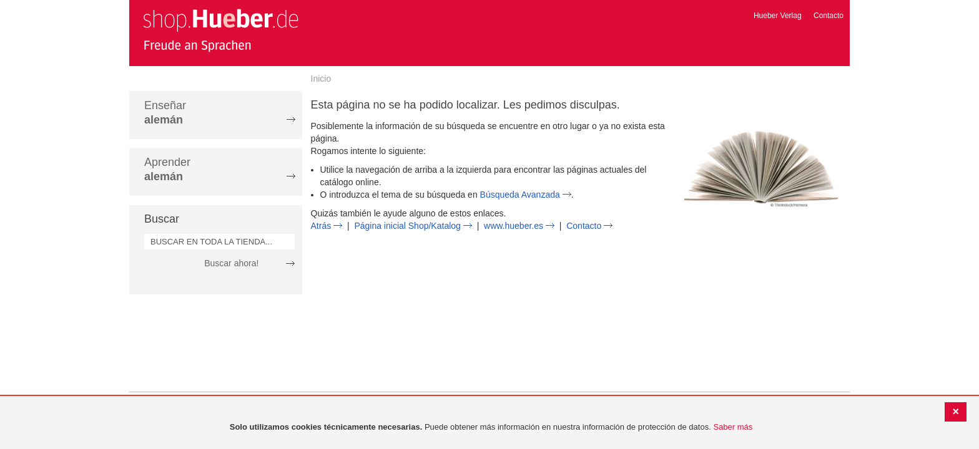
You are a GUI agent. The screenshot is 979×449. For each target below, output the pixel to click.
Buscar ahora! (231, 263)
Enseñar (165, 112)
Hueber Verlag (778, 15)
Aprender (167, 169)
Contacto (829, 15)
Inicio (321, 79)
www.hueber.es (513, 226)
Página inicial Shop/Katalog (407, 226)
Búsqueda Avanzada (520, 195)
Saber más (732, 427)
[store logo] (220, 30)
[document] (491, 427)
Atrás (321, 226)
